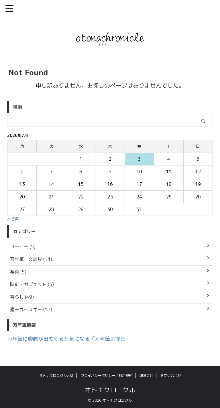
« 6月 (13, 219)
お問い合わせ (170, 374)
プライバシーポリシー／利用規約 (106, 374)
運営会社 (146, 374)
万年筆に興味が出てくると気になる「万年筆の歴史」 (76, 338)
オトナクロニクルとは (56, 374)
